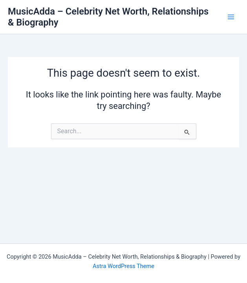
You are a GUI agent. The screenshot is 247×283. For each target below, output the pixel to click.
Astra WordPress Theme (123, 266)
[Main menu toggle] (231, 17)
